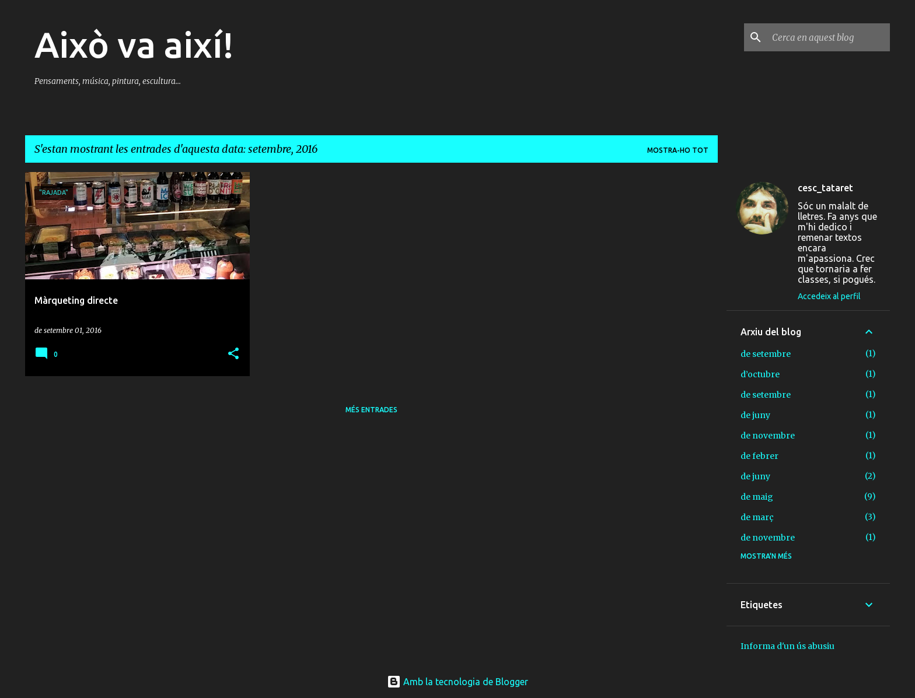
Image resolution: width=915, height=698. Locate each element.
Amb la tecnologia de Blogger (457, 681)
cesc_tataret (825, 188)
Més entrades (371, 409)
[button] (233, 354)
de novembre (768, 435)
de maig (757, 497)
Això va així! (134, 44)
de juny (755, 415)
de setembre (766, 354)
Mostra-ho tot (677, 150)
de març (757, 517)
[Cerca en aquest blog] (828, 37)
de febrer (759, 456)
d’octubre (760, 374)
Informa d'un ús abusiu (787, 646)
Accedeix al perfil (829, 296)
